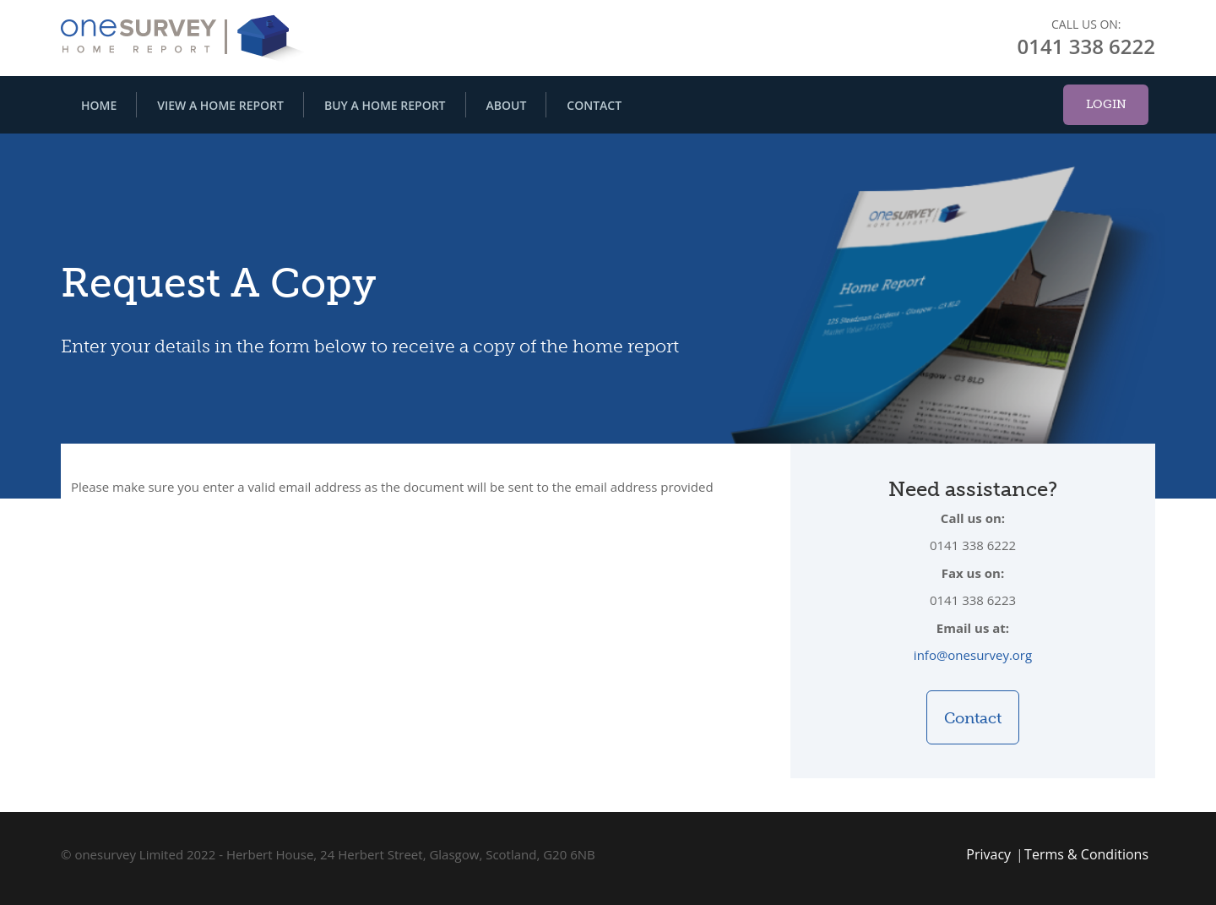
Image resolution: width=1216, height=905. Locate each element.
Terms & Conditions (1086, 854)
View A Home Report (220, 105)
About (506, 105)
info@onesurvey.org (973, 654)
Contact (594, 105)
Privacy (988, 854)
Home (99, 105)
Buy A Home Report (385, 105)
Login (1106, 104)
